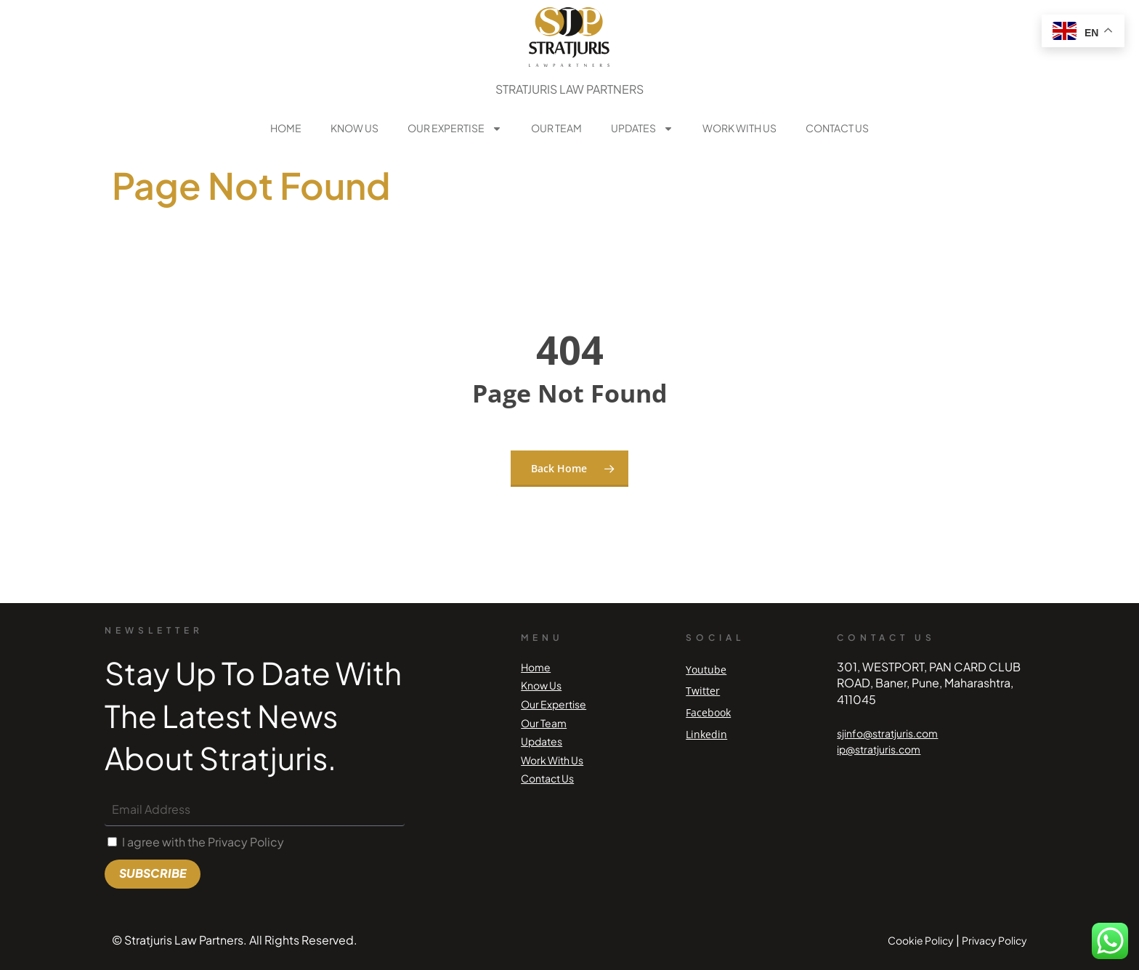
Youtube (706, 669)
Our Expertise (455, 128)
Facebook (708, 712)
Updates (642, 128)
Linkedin (706, 734)
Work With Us (739, 127)
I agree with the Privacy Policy (203, 841)
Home (285, 127)
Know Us (354, 127)
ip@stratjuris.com (878, 749)
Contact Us (837, 127)
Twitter (703, 691)
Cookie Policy (921, 940)
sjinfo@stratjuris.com (887, 733)
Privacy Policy (994, 940)
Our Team (556, 127)
